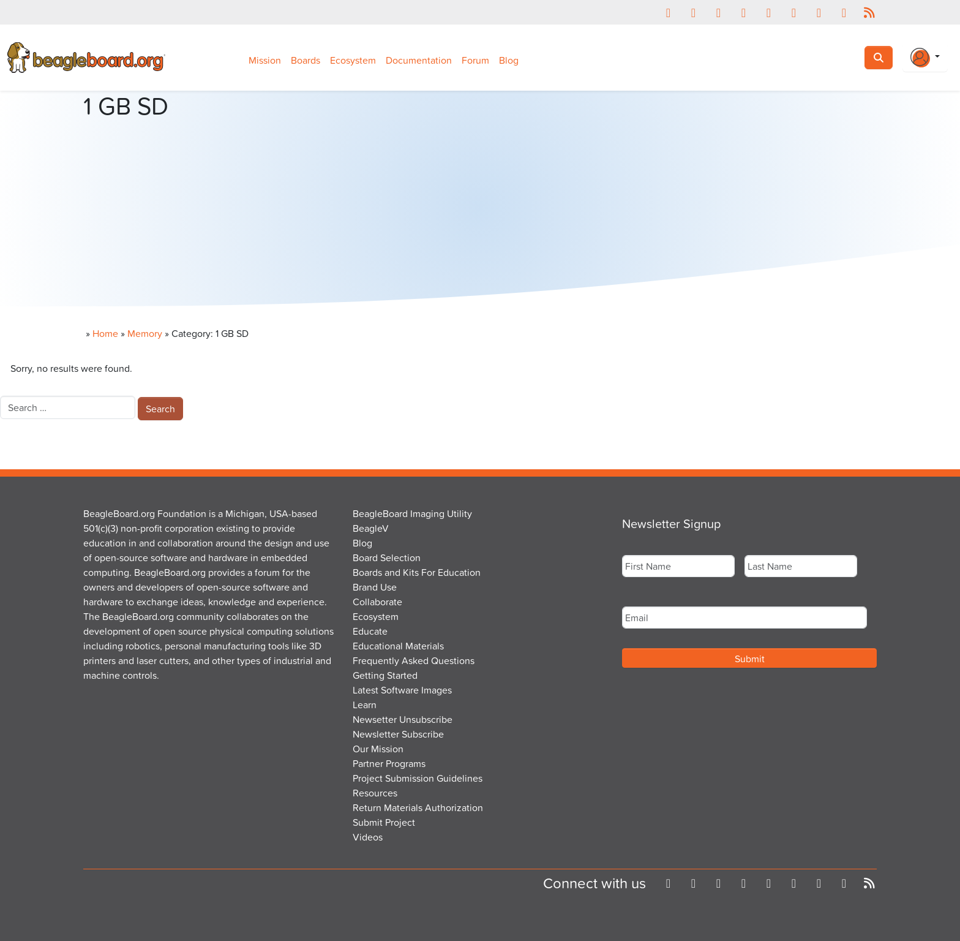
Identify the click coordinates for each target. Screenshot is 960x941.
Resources (375, 792)
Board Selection (387, 557)
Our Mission (378, 748)
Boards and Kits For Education (417, 572)
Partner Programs (389, 763)
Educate (370, 631)
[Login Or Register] (925, 57)
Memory (144, 333)
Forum (475, 60)
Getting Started (385, 675)
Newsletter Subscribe (398, 734)
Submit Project (384, 822)
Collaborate (377, 601)
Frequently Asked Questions (413, 660)
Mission (265, 60)
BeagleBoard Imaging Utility (412, 513)
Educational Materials (398, 645)
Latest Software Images (402, 690)
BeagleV (371, 528)
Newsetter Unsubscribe (402, 719)
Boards (305, 60)
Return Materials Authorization (418, 807)
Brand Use (375, 587)
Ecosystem (353, 60)
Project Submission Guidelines (417, 778)
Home (105, 333)
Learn (365, 704)
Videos (368, 837)
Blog (509, 60)
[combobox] (67, 407)
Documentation (419, 60)
